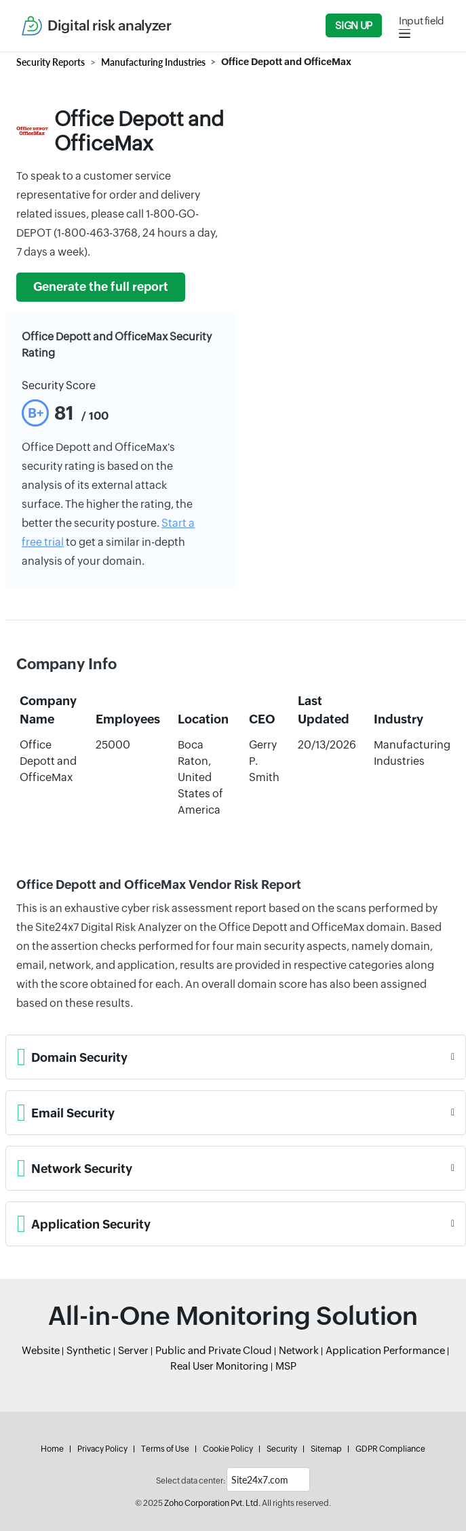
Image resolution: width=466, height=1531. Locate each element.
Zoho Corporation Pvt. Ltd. (212, 1503)
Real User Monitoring (219, 1366)
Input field (421, 20)
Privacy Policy (102, 1449)
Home (52, 1449)
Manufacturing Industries (153, 62)
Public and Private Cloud (213, 1350)
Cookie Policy (228, 1449)
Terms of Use (165, 1449)
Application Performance (385, 1350)
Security (282, 1449)
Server (133, 1350)
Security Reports (50, 62)
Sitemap (326, 1449)
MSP (285, 1366)
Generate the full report (100, 287)
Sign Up (353, 25)
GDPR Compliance (390, 1449)
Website (41, 1350)
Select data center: (190, 1481)
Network (299, 1350)
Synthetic (88, 1350)
